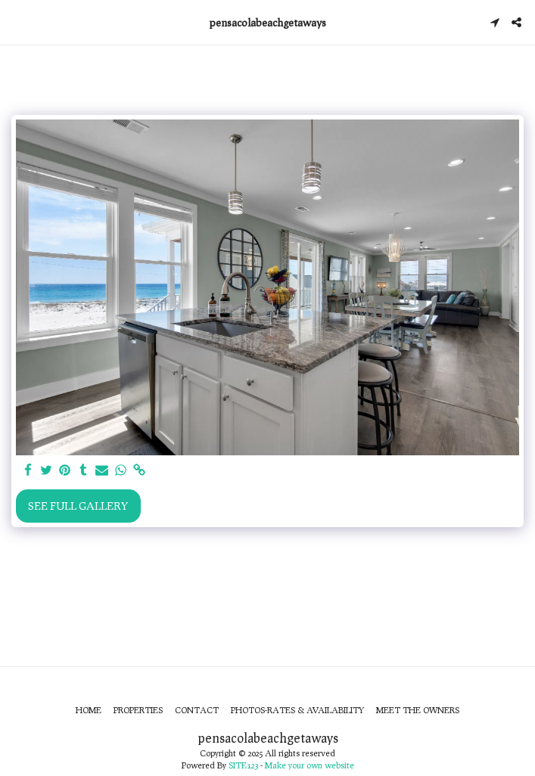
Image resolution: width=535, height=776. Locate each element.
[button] (17, 22)
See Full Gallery (78, 505)
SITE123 (243, 765)
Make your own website (309, 765)
